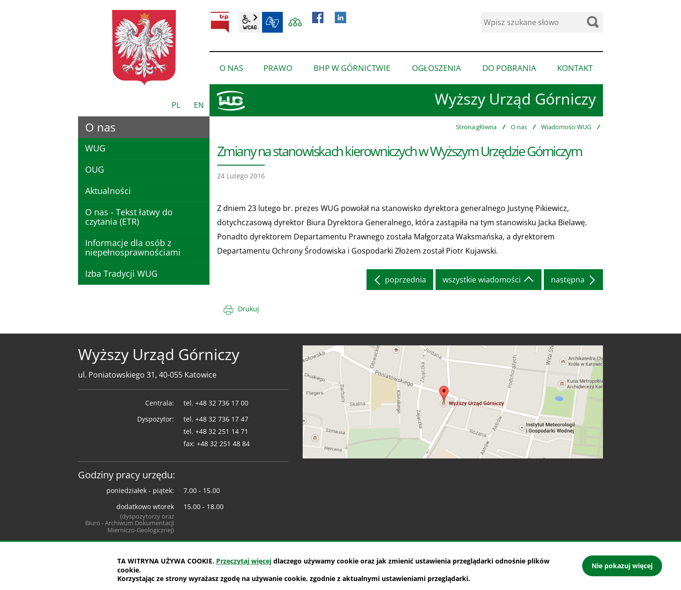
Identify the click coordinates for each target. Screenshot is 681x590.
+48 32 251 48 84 (223, 443)
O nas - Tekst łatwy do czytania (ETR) (129, 216)
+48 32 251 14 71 (221, 431)
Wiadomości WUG (566, 127)
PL (176, 105)
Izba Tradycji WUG (121, 273)
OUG (94, 169)
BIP (220, 22)
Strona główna (476, 127)
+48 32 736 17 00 (221, 402)
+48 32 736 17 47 (221, 418)
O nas (519, 127)
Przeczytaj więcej (243, 560)
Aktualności (108, 190)
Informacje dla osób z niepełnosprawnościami (133, 247)
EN (199, 105)
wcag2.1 (249, 22)
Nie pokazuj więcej (622, 565)
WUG (95, 148)
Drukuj (248, 308)
